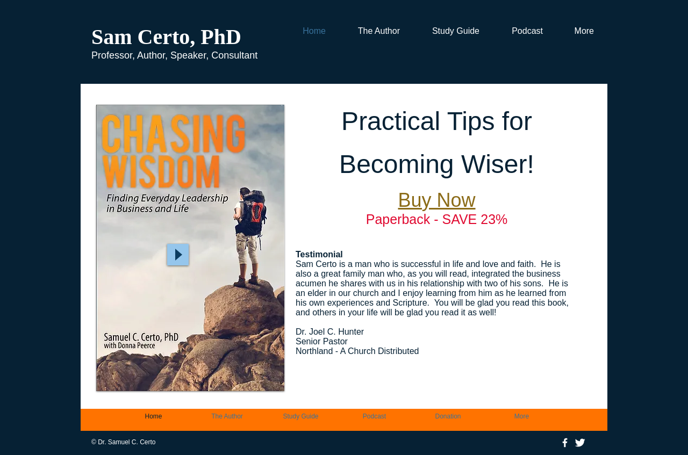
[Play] (178, 254)
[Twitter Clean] (580, 443)
